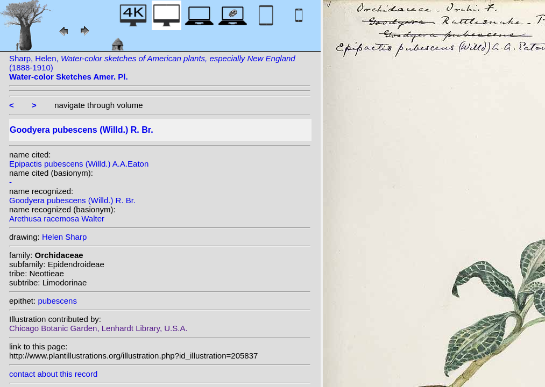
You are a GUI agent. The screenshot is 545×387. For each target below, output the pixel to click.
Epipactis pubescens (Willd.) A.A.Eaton (78, 163)
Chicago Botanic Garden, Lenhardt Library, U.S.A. (98, 328)
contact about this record (53, 373)
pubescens (57, 300)
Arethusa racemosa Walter (56, 218)
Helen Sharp (64, 236)
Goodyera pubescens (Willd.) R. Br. (72, 200)
